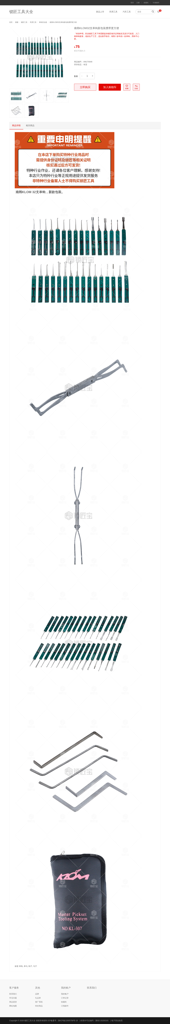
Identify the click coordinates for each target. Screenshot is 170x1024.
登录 (132, 3)
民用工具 (113, 12)
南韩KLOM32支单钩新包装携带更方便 (63, 22)
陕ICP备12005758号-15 (68, 1020)
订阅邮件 (65, 1006)
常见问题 (13, 998)
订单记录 (65, 998)
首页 (10, 22)
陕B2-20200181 (102, 1020)
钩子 (30, 966)
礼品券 (38, 998)
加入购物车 (109, 87)
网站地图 (13, 1006)
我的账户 (65, 994)
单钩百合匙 (43, 22)
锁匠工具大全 (21, 11)
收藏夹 (146, 3)
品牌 (37, 994)
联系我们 (13, 994)
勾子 (35, 966)
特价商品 (39, 1006)
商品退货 (13, 1002)
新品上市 (100, 12)
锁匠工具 (24, 22)
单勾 (25, 966)
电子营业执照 (117, 1020)
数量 (76, 76)
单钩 (21, 966)
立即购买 (85, 87)
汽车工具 (127, 12)
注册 (138, 3)
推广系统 (39, 1002)
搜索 (16, 22)
